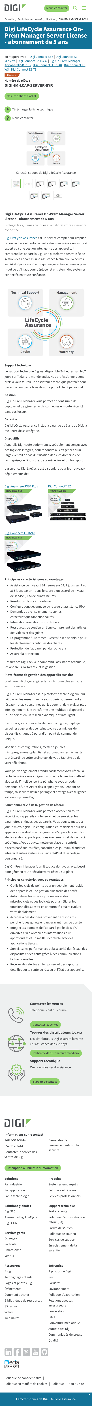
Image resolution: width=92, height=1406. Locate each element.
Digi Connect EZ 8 (42, 57)
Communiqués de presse (65, 1334)
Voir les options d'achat (21, 96)
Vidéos (9, 1312)
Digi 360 (10, 1211)
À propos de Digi (59, 1271)
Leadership (56, 1311)
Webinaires (12, 1318)
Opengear (11, 1238)
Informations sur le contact (24, 1135)
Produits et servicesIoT (30, 19)
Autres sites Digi (59, 1329)
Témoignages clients (19, 1277)
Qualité (53, 1340)
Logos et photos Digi (19, 1283)
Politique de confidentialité (23, 1378)
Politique (58, 1384)
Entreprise (55, 1266)
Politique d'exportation (64, 1294)
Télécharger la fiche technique (29, 109)
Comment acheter (17, 1294)
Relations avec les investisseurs (60, 1303)
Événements (13, 1289)
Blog (8, 1271)
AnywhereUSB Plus (18, 65)
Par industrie (13, 1184)
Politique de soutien (62, 1234)
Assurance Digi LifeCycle (21, 1217)
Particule (10, 1244)
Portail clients (57, 1211)
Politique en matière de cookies (26, 1384)
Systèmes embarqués (63, 1184)
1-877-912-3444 (15, 1140)
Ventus (9, 1256)
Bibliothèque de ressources (23, 1300)
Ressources (12, 1266)
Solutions (11, 1179)
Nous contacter (56, 8)
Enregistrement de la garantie (62, 1248)
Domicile (9, 19)
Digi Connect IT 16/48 (47, 65)
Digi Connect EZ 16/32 (32, 61)
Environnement (58, 1289)
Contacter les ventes (45, 1025)
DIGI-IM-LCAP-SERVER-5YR (73, 19)
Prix (51, 1277)
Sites (51, 1317)
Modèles (50, 19)
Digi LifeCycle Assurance (21, 238)
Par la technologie (17, 1196)
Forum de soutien (60, 1228)
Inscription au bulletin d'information (32, 1168)
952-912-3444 (14, 1146)
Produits (54, 1179)
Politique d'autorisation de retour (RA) (66, 1219)
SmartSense (13, 1250)
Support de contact (45, 1082)
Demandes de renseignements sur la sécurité (63, 1145)
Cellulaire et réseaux (62, 1190)
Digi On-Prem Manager (65, 61)
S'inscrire (11, 1306)
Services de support (61, 1239)
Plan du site (76, 1384)
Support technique (61, 1206)
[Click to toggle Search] (75, 8)
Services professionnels (64, 1196)
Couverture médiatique (64, 1323)
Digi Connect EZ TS (24, 69)
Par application (15, 1190)
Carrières (54, 1283)
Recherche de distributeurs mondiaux (56, 1053)
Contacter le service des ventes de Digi (21, 1154)
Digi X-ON (11, 1223)
